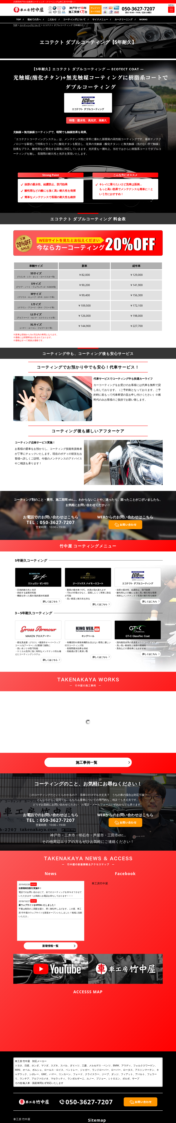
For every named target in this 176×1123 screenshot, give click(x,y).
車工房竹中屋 (100, 883)
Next (172, 722)
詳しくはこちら (50, 601)
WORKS (143, 19)
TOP (18, 19)
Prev (4, 722)
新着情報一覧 (50, 946)
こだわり (52, 19)
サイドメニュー (100, 19)
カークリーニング (124, 19)
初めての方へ (34, 19)
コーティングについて (74, 19)
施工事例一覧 (86, 762)
